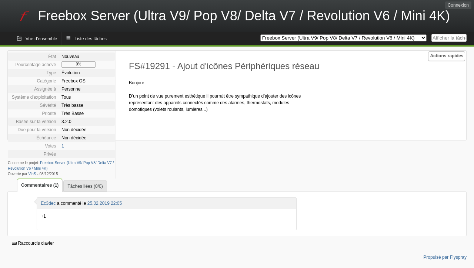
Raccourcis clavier (33, 243)
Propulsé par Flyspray (445, 257)
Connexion (458, 5)
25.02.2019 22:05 (104, 203)
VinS (32, 174)
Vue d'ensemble (41, 38)
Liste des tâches (90, 38)
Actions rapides (446, 55)
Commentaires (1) (40, 185)
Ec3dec (48, 203)
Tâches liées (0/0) (85, 186)
